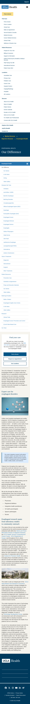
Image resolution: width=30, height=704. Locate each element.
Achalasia (6, 188)
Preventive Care (8, 278)
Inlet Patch (6, 238)
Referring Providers (6, 295)
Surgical (6, 267)
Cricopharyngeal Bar (9, 203)
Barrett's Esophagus (9, 195)
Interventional (7, 263)
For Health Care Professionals (11, 117)
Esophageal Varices (8, 224)
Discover (4, 98)
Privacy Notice (19, 693)
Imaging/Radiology (8, 89)
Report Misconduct (21, 695)
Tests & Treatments (6, 256)
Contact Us (5, 131)
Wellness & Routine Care (10, 43)
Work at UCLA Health (9, 115)
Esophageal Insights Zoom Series (12, 303)
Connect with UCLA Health (10, 120)
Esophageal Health (22, 138)
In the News (6, 174)
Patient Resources (7, 47)
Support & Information (9, 56)
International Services (9, 65)
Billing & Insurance (8, 53)
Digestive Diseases (7, 138)
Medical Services (8, 35)
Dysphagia (6, 210)
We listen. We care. (15, 697)
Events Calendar (8, 109)
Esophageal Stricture (9, 221)
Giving (5, 178)
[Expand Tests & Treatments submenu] (19, 256)
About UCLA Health (9, 101)
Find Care (4, 18)
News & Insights (8, 104)
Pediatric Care (7, 80)
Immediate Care (8, 75)
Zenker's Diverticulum (9, 253)
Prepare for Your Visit (9, 50)
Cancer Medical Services (10, 38)
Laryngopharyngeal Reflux (10, 245)
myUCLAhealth (6, 128)
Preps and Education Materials (11, 285)
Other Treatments (8, 270)
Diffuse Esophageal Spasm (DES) (12, 206)
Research (4, 313)
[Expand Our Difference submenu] (18, 167)
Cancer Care (7, 83)
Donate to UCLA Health (10, 112)
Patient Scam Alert (8, 68)
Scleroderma (7, 249)
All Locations (7, 94)
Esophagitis (6, 228)
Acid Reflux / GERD (8, 192)
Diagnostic (6, 260)
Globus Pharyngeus (8, 231)
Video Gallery (7, 181)
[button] (15, 125)
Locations (4, 72)
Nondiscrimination (10, 695)
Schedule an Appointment (10, 281)
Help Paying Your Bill (9, 62)
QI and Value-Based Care (10, 324)
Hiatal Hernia (7, 235)
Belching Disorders (8, 199)
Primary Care (7, 78)
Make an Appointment (9, 29)
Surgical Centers (8, 86)
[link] (5, 688)
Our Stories (6, 170)
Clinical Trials (7, 40)
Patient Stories (7, 107)
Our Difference (5, 167)
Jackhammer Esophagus (10, 242)
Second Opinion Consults (10, 32)
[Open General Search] (26, 2)
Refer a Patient (7, 299)
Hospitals (6, 91)
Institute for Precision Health (12, 556)
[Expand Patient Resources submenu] (19, 274)
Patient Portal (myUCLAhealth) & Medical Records (14, 59)
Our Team (4, 328)
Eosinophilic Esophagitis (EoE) (11, 213)
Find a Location (8, 24)
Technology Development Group (13, 614)
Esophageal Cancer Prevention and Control (14, 320)
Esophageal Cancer (8, 217)
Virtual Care (7, 27)
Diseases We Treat (6, 185)
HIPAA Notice (10, 693)
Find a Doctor (7, 21)
